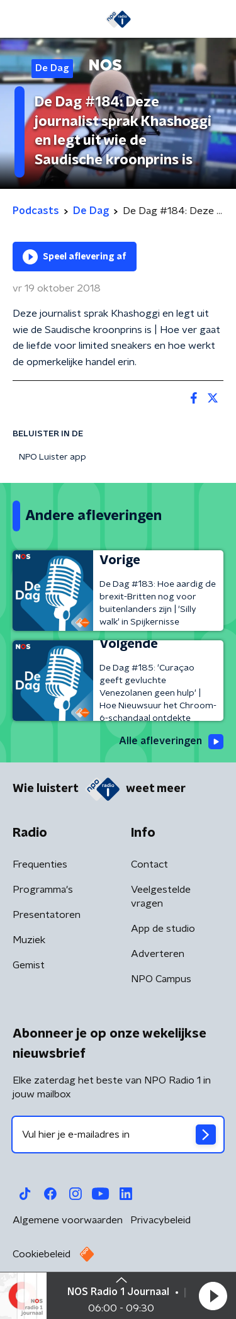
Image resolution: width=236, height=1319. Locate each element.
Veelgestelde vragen (161, 897)
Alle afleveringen (171, 741)
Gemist (29, 965)
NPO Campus (161, 979)
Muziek (29, 940)
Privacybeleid (160, 1220)
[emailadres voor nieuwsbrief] (118, 1134)
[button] (213, 1296)
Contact (149, 864)
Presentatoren (47, 915)
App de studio (163, 929)
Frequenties (40, 864)
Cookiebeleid (41, 1254)
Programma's (43, 890)
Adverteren (157, 954)
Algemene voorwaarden (68, 1220)
